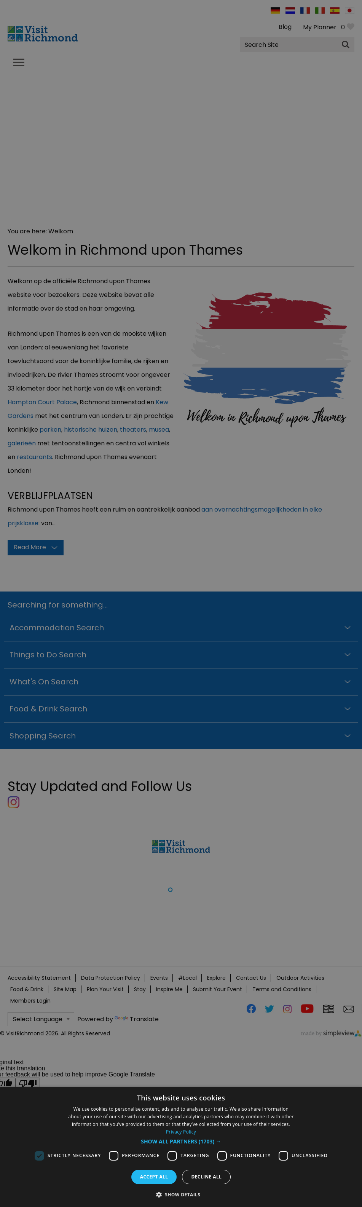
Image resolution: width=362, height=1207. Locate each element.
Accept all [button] (154, 1177)
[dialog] (181, 1147)
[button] (181, 1141)
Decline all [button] (206, 1177)
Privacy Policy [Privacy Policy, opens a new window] (181, 1132)
